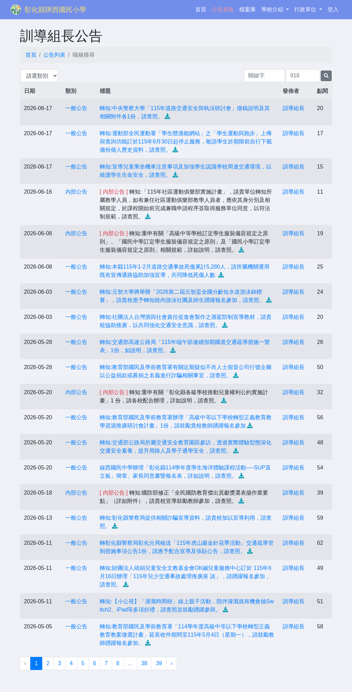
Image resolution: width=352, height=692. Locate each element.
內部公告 (76, 192)
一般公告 (76, 108)
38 (144, 663)
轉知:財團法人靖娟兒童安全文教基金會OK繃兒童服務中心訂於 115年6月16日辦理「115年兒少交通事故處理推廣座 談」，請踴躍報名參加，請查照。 (186, 576)
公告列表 (54, 55)
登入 (333, 9)
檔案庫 (247, 9)
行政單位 (306, 9)
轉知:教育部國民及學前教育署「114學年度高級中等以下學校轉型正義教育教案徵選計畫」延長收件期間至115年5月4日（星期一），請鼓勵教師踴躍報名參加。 (187, 635)
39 (159, 663)
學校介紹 (273, 9)
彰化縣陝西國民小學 (55, 9)
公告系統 (223, 9)
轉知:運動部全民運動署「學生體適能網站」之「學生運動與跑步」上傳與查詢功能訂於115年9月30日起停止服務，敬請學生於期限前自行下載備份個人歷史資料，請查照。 (186, 141)
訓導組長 (294, 108)
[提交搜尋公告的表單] (326, 76)
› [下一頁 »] (171, 663)
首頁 (202, 8)
